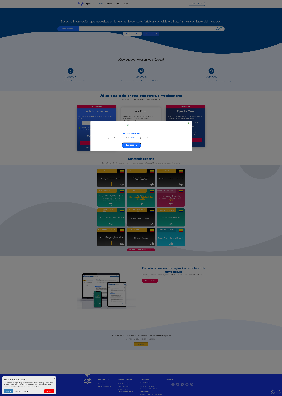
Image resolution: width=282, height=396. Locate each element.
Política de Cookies (22, 391)
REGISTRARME (150, 281)
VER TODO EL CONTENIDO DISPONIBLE (141, 250)
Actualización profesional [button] (125, 391)
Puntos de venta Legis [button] (104, 386)
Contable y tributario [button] (124, 384)
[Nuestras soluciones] (127, 380)
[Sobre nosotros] (106, 380)
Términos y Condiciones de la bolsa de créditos (96, 147)
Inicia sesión (197, 4)
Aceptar (8, 391)
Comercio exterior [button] (123, 386)
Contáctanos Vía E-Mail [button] (147, 386)
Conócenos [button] (101, 384)
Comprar (96, 143)
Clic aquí (141, 344)
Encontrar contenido (140, 141)
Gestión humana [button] (123, 389)
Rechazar (49, 391)
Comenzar (185, 139)
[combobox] (145, 28)
